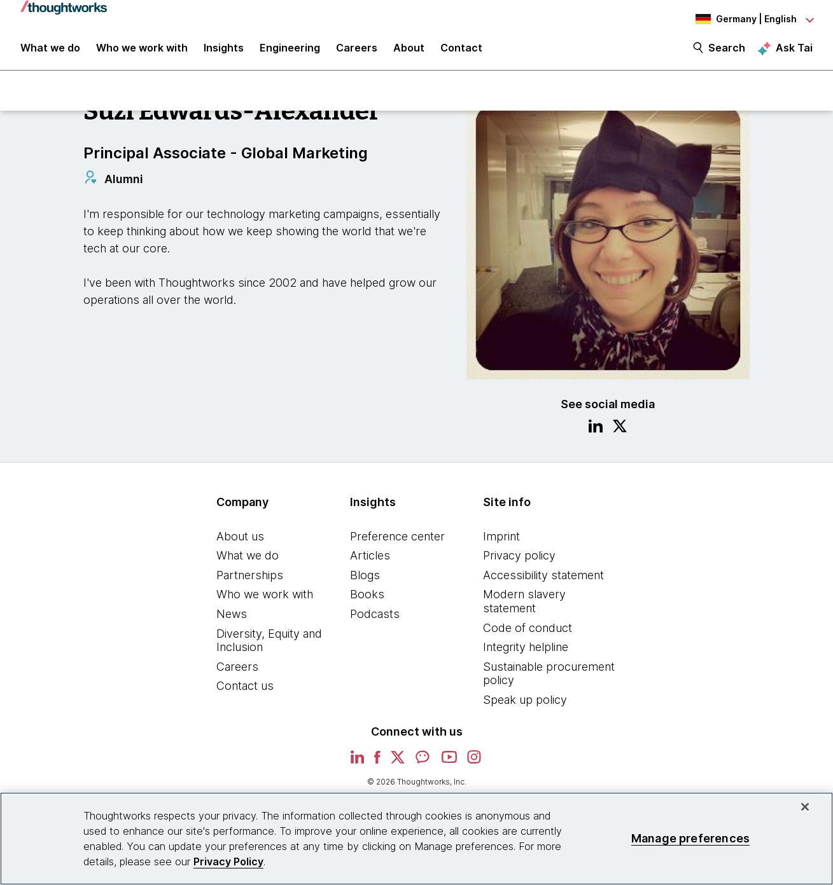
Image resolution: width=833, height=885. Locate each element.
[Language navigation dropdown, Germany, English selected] (743, 19)
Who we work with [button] (142, 52)
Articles (370, 561)
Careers (237, 671)
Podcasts (375, 619)
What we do (247, 561)
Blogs (365, 580)
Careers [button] (356, 52)
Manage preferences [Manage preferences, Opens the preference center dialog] (690, 838)
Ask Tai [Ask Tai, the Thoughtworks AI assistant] (794, 51)
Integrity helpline (525, 652)
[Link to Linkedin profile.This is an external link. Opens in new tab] (596, 433)
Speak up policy (525, 704)
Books (367, 600)
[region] (416, 838)
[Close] (805, 807)
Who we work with (264, 600)
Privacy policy (519, 561)
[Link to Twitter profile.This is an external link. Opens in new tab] (620, 433)
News (231, 619)
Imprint (501, 541)
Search (726, 52)
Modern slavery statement (524, 607)
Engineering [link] (290, 52)
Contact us (245, 691)
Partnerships (249, 580)
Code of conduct (527, 633)
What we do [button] (50, 52)
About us (240, 541)
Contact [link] (461, 52)
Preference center (397, 541)
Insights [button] (224, 52)
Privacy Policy (228, 861)
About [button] (408, 52)
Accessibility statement (543, 580)
